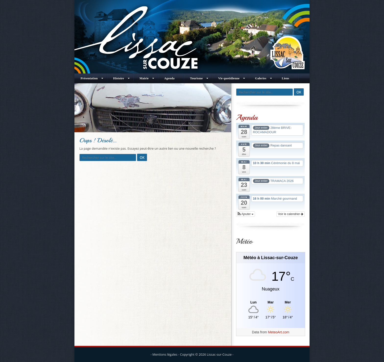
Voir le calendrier (290, 214)
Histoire (121, 78)
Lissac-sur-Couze (219, 354)
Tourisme (199, 78)
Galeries (263, 78)
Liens (285, 78)
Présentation (92, 78)
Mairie (147, 78)
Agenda (169, 78)
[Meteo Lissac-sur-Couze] (270, 302)
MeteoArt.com (278, 332)
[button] (245, 214)
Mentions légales (164, 354)
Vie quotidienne (231, 78)
